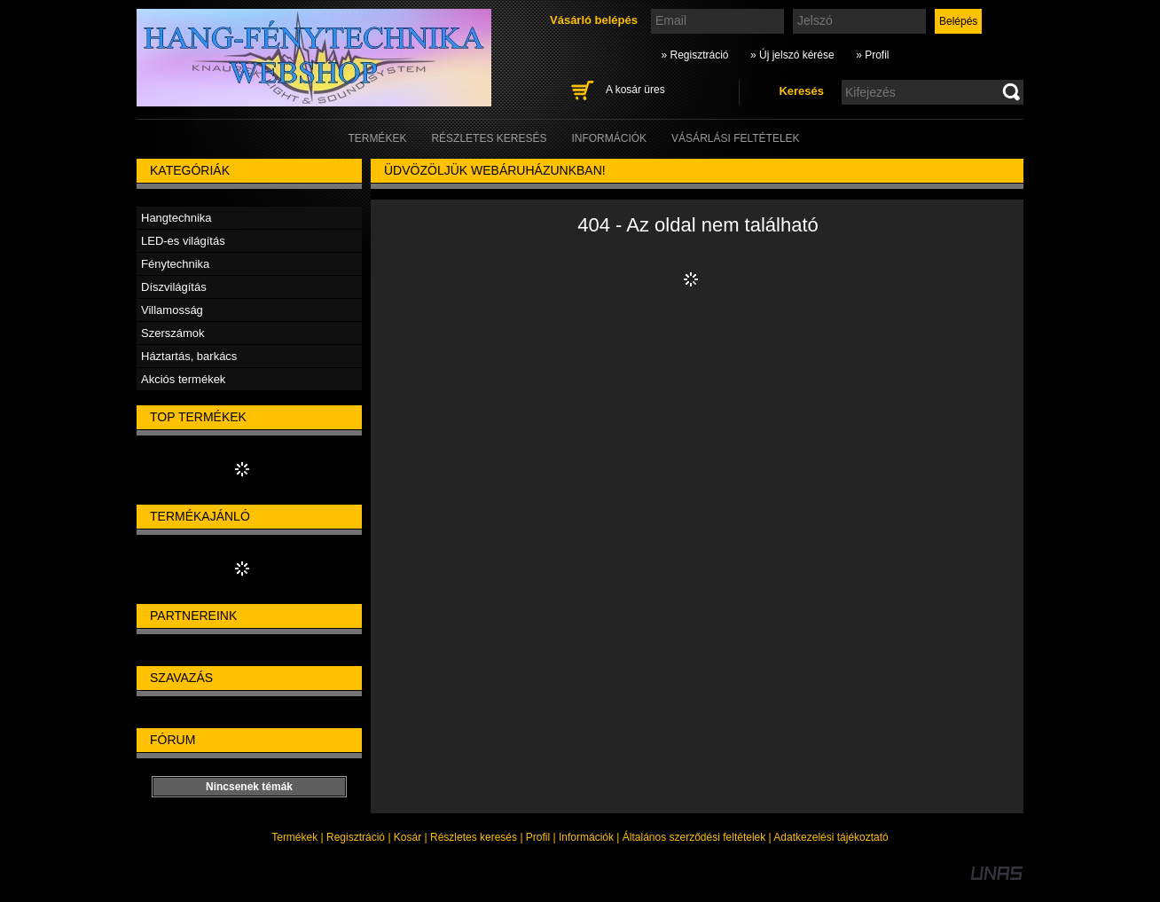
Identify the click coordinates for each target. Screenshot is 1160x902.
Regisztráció (355, 837)
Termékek (294, 837)
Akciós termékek (183, 379)
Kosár (407, 837)
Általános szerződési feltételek (694, 837)
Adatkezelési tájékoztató (830, 837)
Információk (586, 837)
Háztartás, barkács (189, 356)
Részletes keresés (473, 837)
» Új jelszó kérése (792, 55)
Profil (538, 837)
